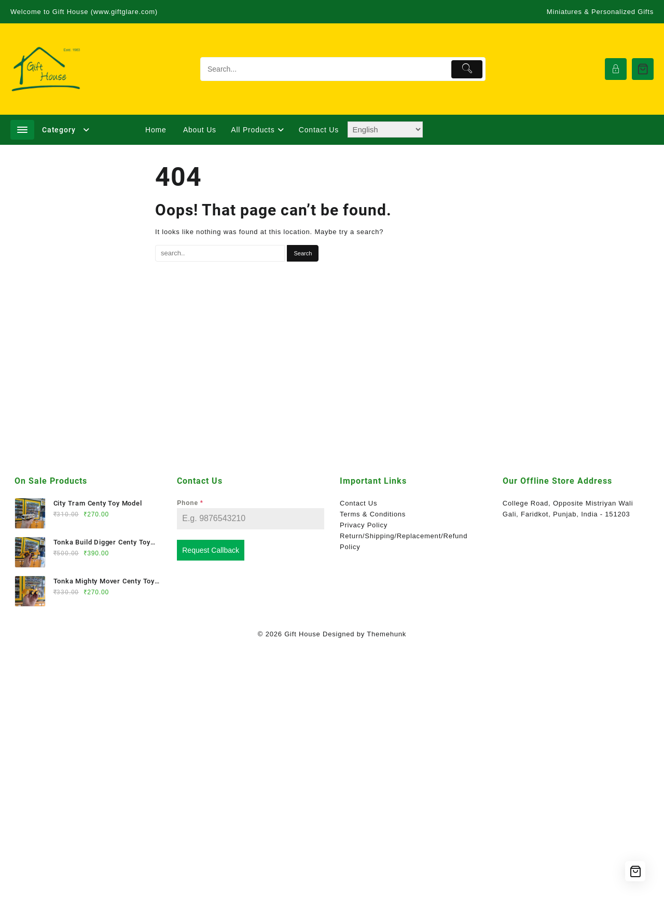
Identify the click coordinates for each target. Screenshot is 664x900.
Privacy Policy (364, 525)
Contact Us (358, 503)
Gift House (302, 634)
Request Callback (210, 550)
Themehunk (386, 634)
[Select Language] (385, 129)
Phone (190, 503)
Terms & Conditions (373, 514)
